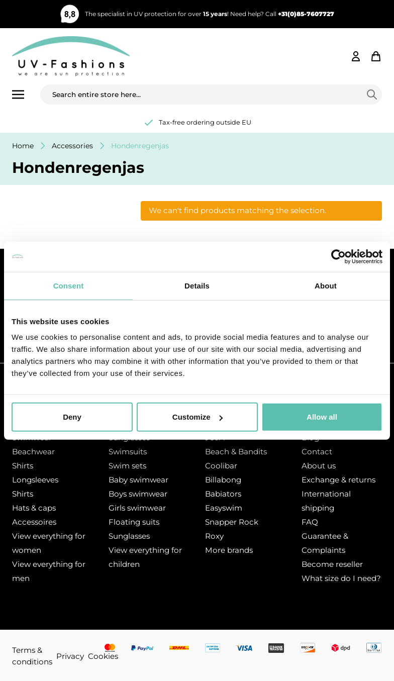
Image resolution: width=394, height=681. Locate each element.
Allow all (322, 417)
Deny (72, 417)
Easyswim (223, 508)
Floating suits (134, 522)
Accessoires (34, 522)
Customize (197, 417)
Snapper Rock (231, 522)
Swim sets (127, 465)
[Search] (374, 94)
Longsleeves (35, 479)
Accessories (72, 145)
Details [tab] (197, 285)
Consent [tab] (68, 285)
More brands (229, 550)
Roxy (214, 536)
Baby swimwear (138, 479)
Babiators (223, 494)
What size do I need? (341, 578)
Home (23, 145)
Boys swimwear (138, 494)
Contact (317, 451)
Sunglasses (129, 536)
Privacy (70, 656)
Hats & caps (34, 508)
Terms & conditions (32, 655)
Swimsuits (128, 451)
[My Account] (356, 56)
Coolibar (221, 465)
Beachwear (33, 451)
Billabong (223, 479)
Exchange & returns (338, 479)
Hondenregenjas (140, 145)
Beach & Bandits (236, 451)
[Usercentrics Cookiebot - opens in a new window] (338, 256)
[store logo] (71, 56)
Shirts (22, 465)
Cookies (103, 656)
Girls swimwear (137, 508)
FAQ (310, 522)
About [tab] (326, 285)
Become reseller (332, 564)
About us (319, 465)
